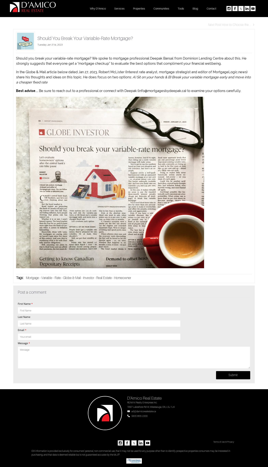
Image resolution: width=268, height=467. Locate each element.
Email (22, 330)
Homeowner (122, 278)
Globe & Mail (72, 278)
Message (24, 343)
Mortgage (32, 278)
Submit (233, 375)
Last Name (24, 317)
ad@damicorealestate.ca (143, 411)
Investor (88, 278)
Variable (46, 278)
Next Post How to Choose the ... (231, 25)
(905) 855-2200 (139, 415)
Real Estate (104, 278)
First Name (25, 303)
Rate (58, 278)
